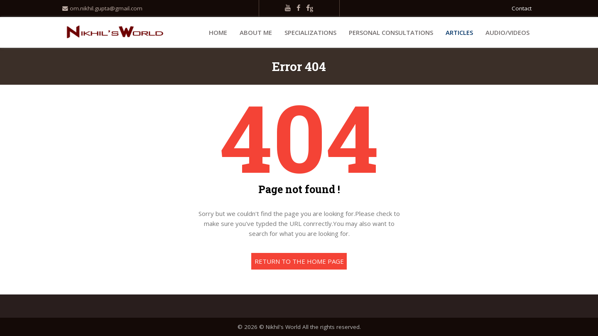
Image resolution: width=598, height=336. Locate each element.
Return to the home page (299, 261)
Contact (522, 8)
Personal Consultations (391, 32)
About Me (256, 32)
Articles (459, 32)
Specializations (310, 32)
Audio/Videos (507, 32)
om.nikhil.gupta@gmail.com (102, 8)
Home (218, 32)
